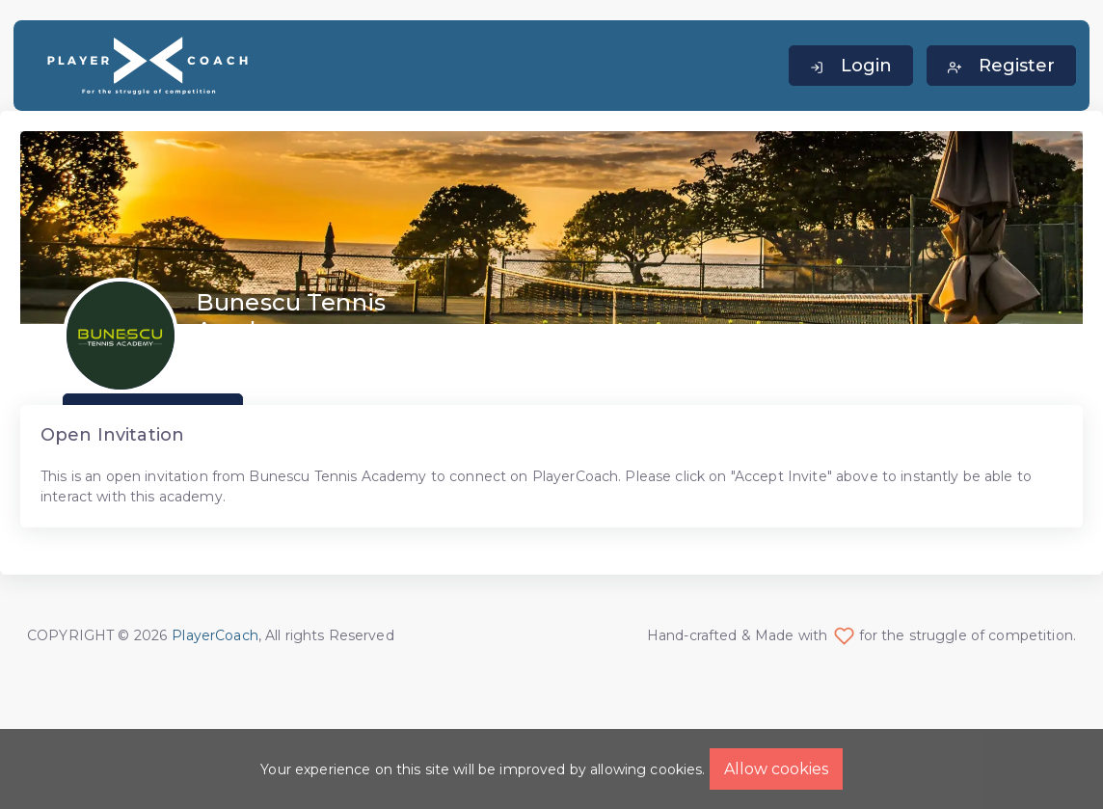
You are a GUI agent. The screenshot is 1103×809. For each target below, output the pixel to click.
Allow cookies (776, 769)
